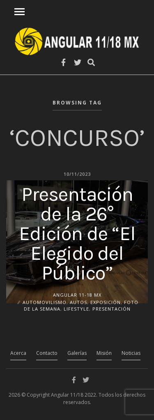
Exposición (105, 302)
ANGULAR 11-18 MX (77, 294)
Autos (78, 302)
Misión (104, 353)
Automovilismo (45, 302)
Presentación (111, 309)
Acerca (18, 353)
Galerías (77, 353)
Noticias (131, 353)
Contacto (46, 353)
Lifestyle (76, 309)
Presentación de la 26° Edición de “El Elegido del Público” (77, 233)
